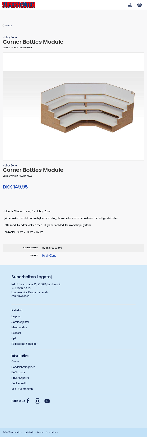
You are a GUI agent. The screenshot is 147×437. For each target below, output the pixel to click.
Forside (8, 25)
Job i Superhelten (22, 388)
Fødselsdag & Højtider (24, 343)
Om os (15, 361)
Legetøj (15, 316)
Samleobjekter (20, 321)
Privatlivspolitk (20, 377)
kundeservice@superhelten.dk (29, 292)
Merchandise (19, 327)
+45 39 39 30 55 (21, 288)
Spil (13, 338)
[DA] (18, 5)
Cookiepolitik (19, 383)
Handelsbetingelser (23, 367)
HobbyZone (10, 37)
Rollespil (16, 332)
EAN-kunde (18, 372)
